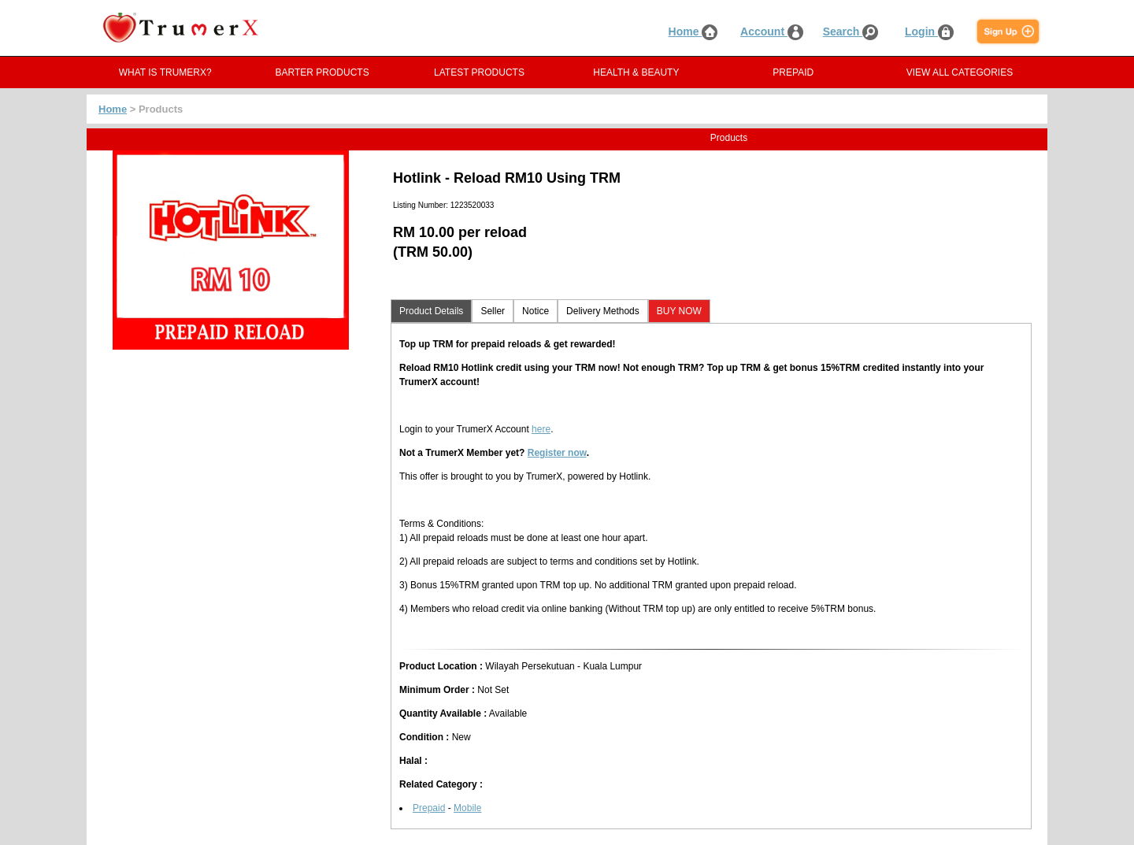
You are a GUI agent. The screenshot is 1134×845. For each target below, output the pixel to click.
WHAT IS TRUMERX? (165, 72)
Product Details (431, 311)
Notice (535, 311)
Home (693, 31)
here (541, 429)
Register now (557, 452)
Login (929, 31)
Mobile (467, 807)
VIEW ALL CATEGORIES (959, 72)
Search (851, 31)
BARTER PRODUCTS (322, 72)
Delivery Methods (602, 311)
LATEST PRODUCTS (479, 72)
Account (771, 31)
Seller (492, 311)
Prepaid (429, 807)
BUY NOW (679, 311)
